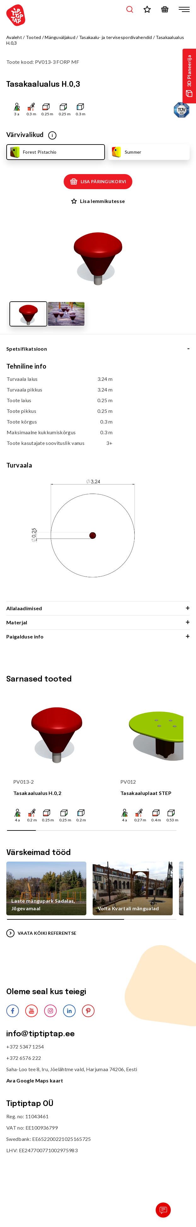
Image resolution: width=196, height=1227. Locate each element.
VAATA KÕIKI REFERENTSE (41, 933)
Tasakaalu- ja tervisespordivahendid (115, 37)
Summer (125, 152)
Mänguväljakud (60, 37)
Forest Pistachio (32, 152)
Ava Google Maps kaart (34, 1080)
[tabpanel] (98, 481)
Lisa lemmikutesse (98, 201)
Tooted (33, 37)
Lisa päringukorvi (98, 181)
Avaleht (14, 37)
